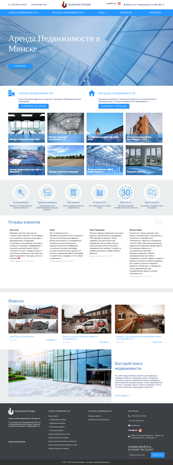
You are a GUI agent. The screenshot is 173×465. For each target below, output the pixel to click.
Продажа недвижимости (117, 93)
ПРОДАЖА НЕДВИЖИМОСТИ (100, 411)
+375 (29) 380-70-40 (38, 5)
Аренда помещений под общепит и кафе (62, 445)
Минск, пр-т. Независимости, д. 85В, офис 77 (146, 5)
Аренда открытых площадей (58, 448)
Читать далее (121, 395)
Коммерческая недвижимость (98, 419)
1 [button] (84, 81)
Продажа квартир (94, 416)
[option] (86, 51)
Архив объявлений (16, 442)
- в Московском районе (56, 427)
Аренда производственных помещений (62, 441)
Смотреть (20, 66)
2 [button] (87, 81)
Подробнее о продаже (114, 106)
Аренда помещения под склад (59, 434)
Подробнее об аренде (33, 106)
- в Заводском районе (55, 430)
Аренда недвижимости (36, 93)
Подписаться (157, 455)
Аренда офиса (53, 416)
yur (107, 3)
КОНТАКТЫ (133, 411)
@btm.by (112, 3)
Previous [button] (156, 222)
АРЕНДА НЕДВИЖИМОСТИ (59, 411)
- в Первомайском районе (57, 419)
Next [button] (160, 222)
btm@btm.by (135, 425)
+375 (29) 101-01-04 (19, 5)
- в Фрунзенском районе (57, 423)
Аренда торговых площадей (58, 438)
